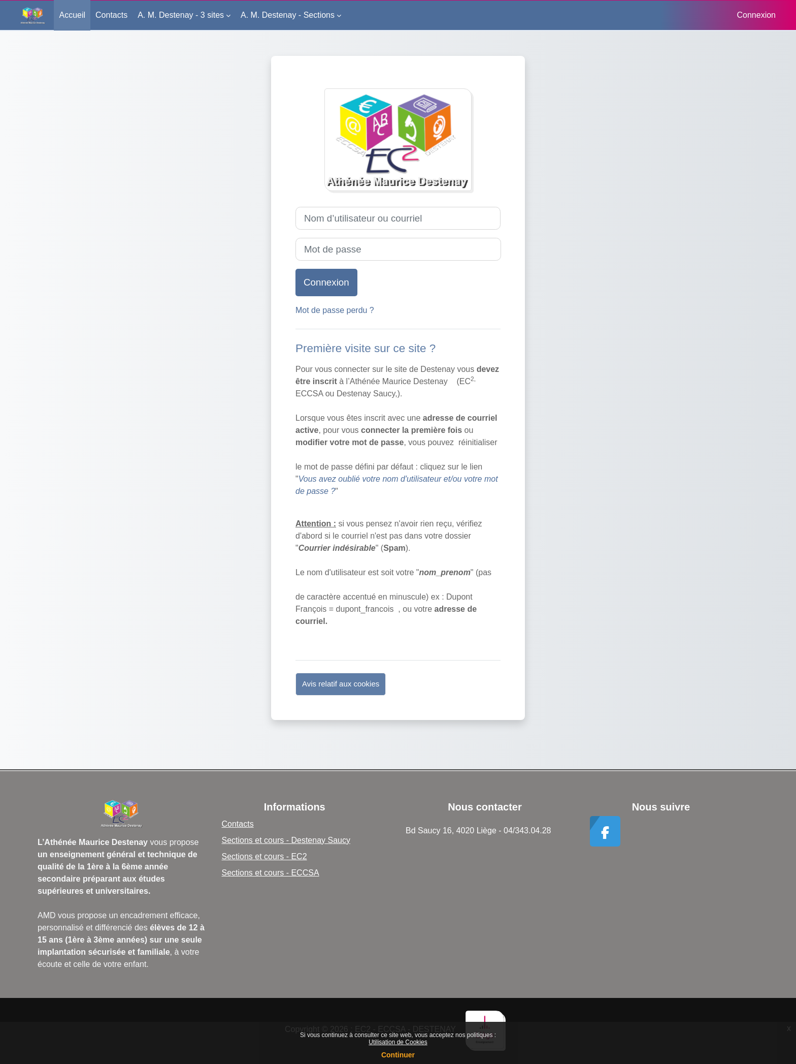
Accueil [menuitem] (72, 15)
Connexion (756, 15)
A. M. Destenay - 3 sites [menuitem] (181, 15)
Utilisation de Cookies (398, 1042)
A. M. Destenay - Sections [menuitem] (288, 15)
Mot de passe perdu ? (334, 310)
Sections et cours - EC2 (264, 856)
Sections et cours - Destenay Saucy (286, 840)
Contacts (238, 824)
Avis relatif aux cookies (340, 683)
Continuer (398, 1055)
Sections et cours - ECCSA (270, 872)
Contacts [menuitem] (111, 15)
